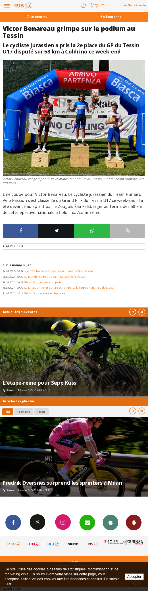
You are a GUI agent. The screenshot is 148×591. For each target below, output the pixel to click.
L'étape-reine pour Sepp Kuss (39, 382)
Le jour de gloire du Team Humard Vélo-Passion (45, 277)
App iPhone (110, 522)
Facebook (13, 522)
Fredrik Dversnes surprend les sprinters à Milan (62, 482)
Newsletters (87, 522)
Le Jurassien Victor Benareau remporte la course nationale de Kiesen (59, 288)
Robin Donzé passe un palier (33, 282)
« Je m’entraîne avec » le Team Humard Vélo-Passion (48, 271)
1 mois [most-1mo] (41, 411)
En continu (37, 17)
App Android (134, 522)
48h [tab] (8, 411)
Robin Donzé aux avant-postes (34, 293)
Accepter (134, 576)
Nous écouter (137, 5)
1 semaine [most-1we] (23, 411)
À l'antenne (110, 17)
